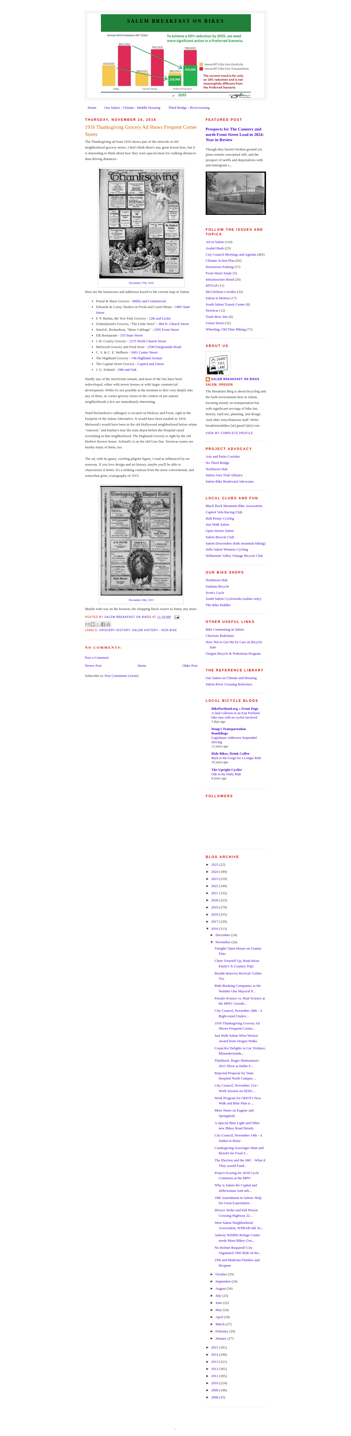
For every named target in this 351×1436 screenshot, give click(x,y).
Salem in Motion (218, 298)
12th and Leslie (160, 318)
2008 (215, 1397)
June (219, 1303)
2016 (215, 929)
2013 (215, 1362)
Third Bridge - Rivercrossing (189, 108)
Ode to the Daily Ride (226, 774)
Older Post (189, 665)
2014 (215, 1354)
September (224, 1281)
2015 (215, 1347)
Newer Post (93, 665)
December (223, 935)
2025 (215, 864)
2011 (215, 1376)
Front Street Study (219, 273)
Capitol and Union (150, 364)
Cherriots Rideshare (220, 636)
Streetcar (212, 310)
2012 (215, 1369)
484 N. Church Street (173, 324)
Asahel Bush (215, 248)
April (220, 1317)
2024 (215, 872)
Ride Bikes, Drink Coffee (230, 753)
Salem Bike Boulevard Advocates (230, 481)
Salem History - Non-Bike (154, 630)
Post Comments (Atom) (122, 676)
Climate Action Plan (220, 260)
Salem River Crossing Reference (229, 684)
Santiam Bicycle (217, 586)
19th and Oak (127, 369)
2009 (215, 1390)
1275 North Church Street (147, 341)
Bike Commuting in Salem (225, 629)
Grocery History (114, 630)
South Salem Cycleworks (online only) (233, 599)
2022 (215, 886)
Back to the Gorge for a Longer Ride (236, 758)
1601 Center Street (144, 352)
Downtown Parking (219, 267)
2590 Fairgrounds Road (164, 347)
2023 (215, 879)
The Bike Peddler (218, 605)
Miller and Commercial (149, 301)
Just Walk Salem (217, 524)
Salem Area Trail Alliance (224, 475)
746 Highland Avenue (146, 358)
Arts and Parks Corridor (223, 456)
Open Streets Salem (220, 531)
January (222, 1338)
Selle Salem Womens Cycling (227, 549)
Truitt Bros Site (217, 317)
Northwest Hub (217, 469)
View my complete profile (229, 433)
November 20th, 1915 (141, 600)
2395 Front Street (166, 329)
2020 (215, 900)
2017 (215, 921)
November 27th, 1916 (141, 282)
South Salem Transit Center (225, 304)
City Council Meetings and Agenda (231, 254)
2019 (215, 907)
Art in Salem (215, 242)
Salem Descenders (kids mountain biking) (235, 543)
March (221, 1324)
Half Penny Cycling (220, 518)
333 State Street (131, 335)
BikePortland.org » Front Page (234, 708)
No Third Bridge (217, 463)
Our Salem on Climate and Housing (231, 678)
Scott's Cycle (215, 593)
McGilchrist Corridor (221, 292)
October (222, 1274)
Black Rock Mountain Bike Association (234, 506)
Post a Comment (97, 658)
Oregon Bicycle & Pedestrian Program (233, 653)
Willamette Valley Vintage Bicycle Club (234, 556)
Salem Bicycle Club (220, 537)
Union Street (215, 323)
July (219, 1295)
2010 (215, 1383)
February (222, 1331)
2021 (215, 893)
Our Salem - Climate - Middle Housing (132, 108)
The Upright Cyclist (226, 770)
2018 (215, 914)
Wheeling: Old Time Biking (226, 329)
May (219, 1310)
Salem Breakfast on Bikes (175, 21)
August (221, 1288)
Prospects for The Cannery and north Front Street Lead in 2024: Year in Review (235, 134)
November (223, 942)
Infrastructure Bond (220, 279)
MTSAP (211, 285)
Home (92, 108)
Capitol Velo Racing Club (224, 512)
